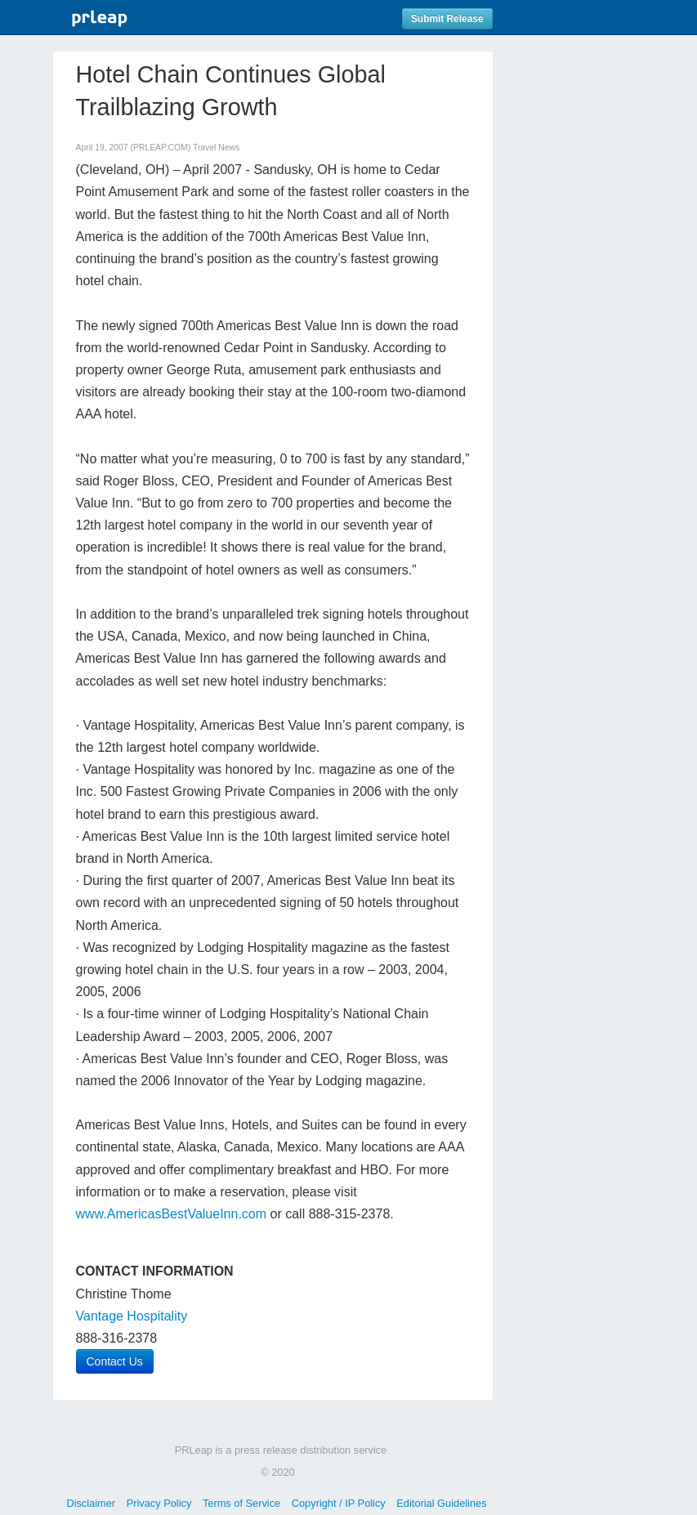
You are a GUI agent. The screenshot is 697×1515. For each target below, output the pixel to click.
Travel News (216, 147)
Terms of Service (241, 1503)
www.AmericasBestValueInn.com (171, 1214)
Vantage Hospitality (132, 1316)
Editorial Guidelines (441, 1503)
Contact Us (115, 1361)
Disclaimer (90, 1503)
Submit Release (447, 19)
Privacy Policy (159, 1503)
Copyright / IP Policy (339, 1503)
